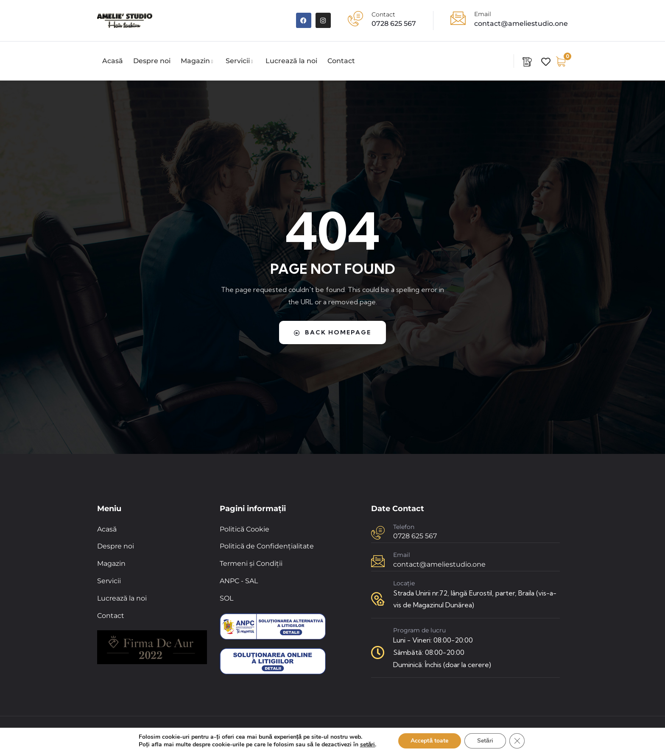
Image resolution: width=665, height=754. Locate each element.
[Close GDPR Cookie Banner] (517, 740)
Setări (485, 741)
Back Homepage (332, 332)
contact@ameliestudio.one (521, 23)
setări (367, 744)
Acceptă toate (429, 741)
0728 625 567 (394, 23)
